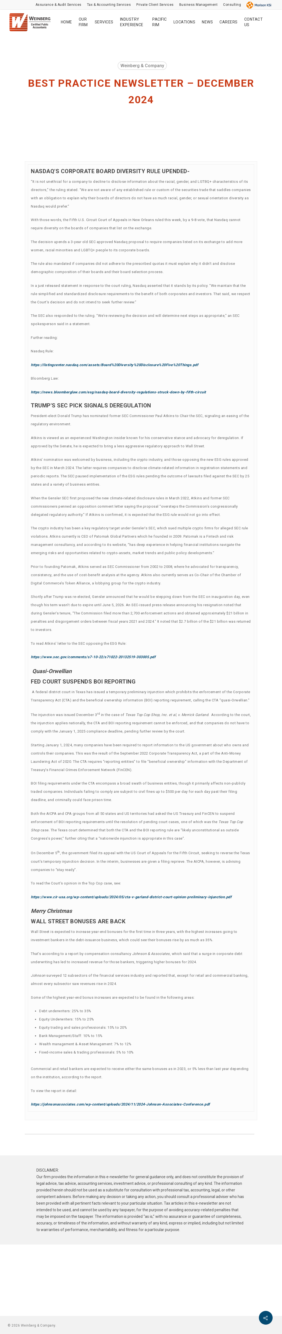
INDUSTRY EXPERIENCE (131, 22)
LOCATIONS (184, 22)
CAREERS (228, 22)
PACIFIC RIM (159, 22)
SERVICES (104, 22)
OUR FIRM (83, 22)
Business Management (198, 5)
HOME (66, 22)
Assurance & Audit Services (59, 5)
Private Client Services (155, 5)
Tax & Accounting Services (109, 5)
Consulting (232, 5)
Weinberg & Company (142, 65)
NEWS (207, 22)
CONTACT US (253, 22)
